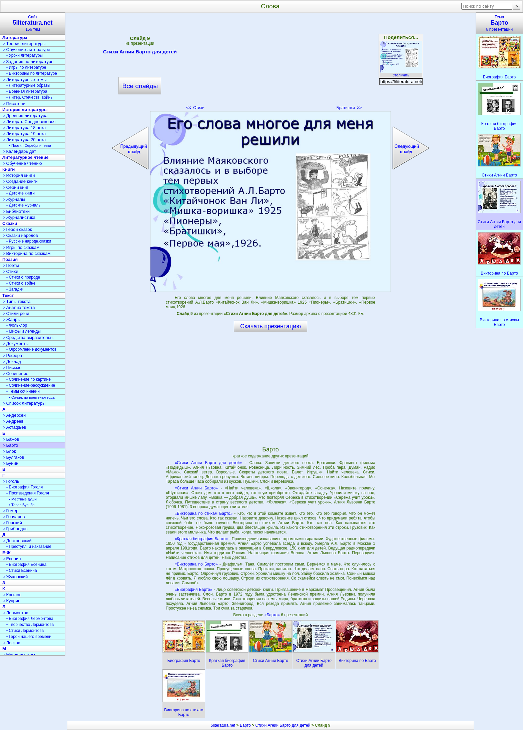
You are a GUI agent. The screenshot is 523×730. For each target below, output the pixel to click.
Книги (8, 169)
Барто (245, 725)
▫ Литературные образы (28, 85)
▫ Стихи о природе (23, 277)
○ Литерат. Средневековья (29, 121)
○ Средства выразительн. (28, 337)
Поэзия (10, 259)
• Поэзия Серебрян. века (30, 145)
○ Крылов (11, 594)
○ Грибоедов (15, 528)
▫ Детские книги (20, 193)
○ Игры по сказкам (20, 247)
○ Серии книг (15, 187)
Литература (14, 37)
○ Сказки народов (20, 235)
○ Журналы (13, 199)
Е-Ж (6, 552)
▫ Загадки (14, 289)
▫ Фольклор (16, 325)
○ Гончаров (13, 516)
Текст (8, 295)
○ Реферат (13, 355)
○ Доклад (11, 361)
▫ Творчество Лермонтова (30, 624)
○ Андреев (13, 421)
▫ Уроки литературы (24, 55)
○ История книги (18, 175)
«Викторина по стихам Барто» (203, 513)
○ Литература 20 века (24, 139)
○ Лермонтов (15, 612)
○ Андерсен (14, 415)
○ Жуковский (15, 576)
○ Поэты (10, 265)
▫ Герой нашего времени (28, 636)
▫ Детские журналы (23, 205)
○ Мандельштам (18, 654)
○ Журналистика (18, 217)
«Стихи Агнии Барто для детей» (208, 462)
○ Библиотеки (16, 211)
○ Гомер (10, 510)
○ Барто (10, 445)
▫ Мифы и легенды (23, 331)
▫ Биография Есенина (26, 564)
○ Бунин (10, 463)
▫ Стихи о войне (20, 283)
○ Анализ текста (18, 307)
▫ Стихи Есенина (21, 570)
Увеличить (401, 73)
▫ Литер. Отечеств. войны (29, 97)
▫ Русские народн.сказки (28, 241)
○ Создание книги (20, 181)
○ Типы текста (16, 301)
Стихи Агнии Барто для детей (140, 53)
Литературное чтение (25, 157)
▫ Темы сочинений (23, 391)
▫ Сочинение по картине (28, 379)
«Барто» (272, 615)
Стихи (195, 107)
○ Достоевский (17, 540)
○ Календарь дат (19, 151)
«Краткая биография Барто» (201, 538)
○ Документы (15, 343)
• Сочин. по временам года (32, 397)
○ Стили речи (15, 313)
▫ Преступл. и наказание (28, 546)
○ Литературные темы (24, 79)
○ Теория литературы (23, 43)
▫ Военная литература (26, 91)
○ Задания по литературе (27, 61)
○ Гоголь (10, 481)
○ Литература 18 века (24, 127)
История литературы (25, 109)
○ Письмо (12, 367)
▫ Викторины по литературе (31, 73)
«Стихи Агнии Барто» (196, 488)
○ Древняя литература (24, 115)
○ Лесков (11, 642)
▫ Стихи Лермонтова (25, 630)
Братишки (349, 107)
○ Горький (12, 522)
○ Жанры (11, 319)
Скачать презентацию (270, 326)
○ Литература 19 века (24, 133)
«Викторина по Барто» (196, 564)
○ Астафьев (14, 427)
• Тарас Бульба (22, 505)
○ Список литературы (23, 403)
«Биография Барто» (193, 589)
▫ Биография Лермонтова (29, 618)
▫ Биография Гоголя (24, 487)
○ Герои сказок (17, 229)
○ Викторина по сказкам (26, 253)
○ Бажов (10, 439)
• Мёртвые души (23, 499)
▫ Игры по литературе (26, 67)
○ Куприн (11, 600)
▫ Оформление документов (31, 349)
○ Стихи (10, 271)
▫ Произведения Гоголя (27, 493)
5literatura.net (223, 725)
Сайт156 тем (32, 23)
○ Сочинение (15, 373)
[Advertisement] (270, 63)
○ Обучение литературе (26, 49)
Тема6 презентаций (499, 23)
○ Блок (9, 451)
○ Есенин (11, 558)
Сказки (9, 223)
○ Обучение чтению (22, 163)
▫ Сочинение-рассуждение (30, 385)
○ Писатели (13, 103)
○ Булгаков (13, 457)
